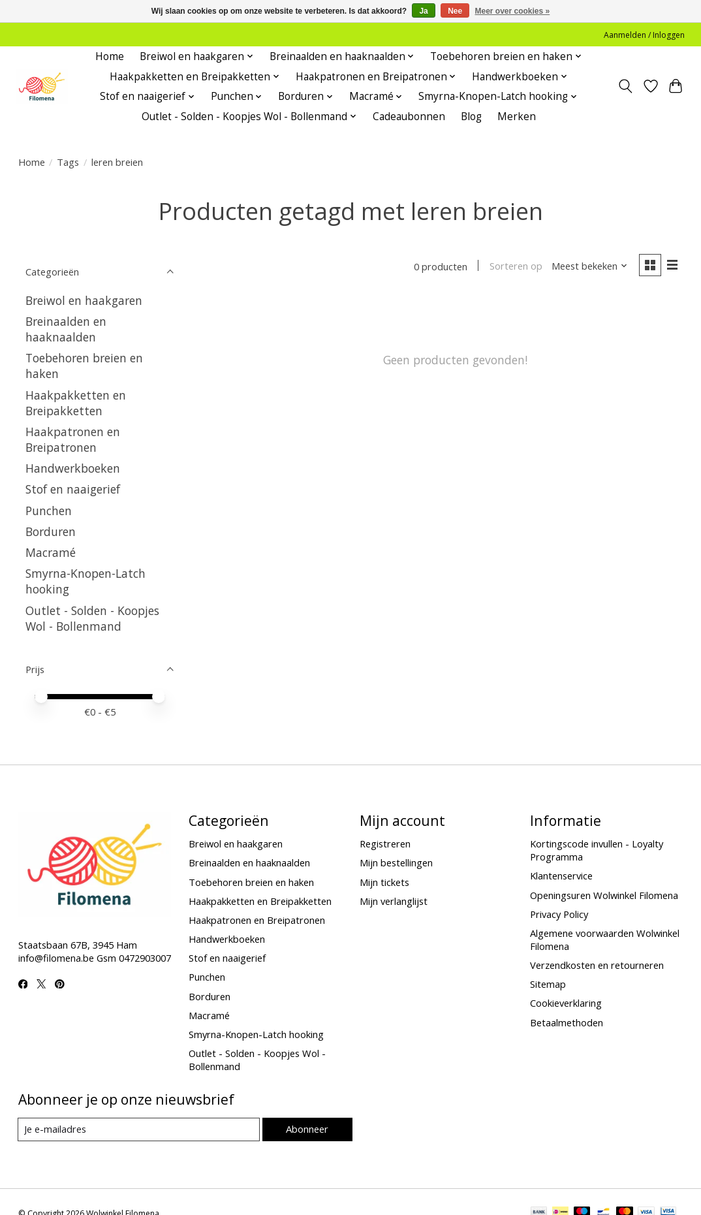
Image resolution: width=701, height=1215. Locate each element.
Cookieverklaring (566, 1002)
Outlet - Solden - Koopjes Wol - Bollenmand (92, 618)
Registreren (385, 843)
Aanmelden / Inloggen (644, 34)
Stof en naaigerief (72, 489)
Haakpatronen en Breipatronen (72, 439)
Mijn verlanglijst (394, 900)
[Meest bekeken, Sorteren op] (588, 266)
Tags (68, 161)
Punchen (48, 510)
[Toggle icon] (624, 86)
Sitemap (548, 983)
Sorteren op (515, 266)
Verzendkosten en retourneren (597, 964)
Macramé (50, 552)
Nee (455, 11)
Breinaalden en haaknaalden (65, 329)
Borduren (50, 531)
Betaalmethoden (566, 1022)
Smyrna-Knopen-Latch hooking (256, 1034)
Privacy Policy (559, 914)
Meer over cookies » (512, 11)
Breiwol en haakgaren (83, 300)
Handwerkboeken (72, 468)
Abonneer (307, 1129)
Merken (516, 116)
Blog (471, 116)
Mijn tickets (384, 882)
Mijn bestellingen (396, 862)
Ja (423, 11)
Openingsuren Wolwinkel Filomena (604, 895)
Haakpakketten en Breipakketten (75, 402)
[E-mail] (138, 1129)
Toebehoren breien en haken (251, 882)
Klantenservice (561, 875)
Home (109, 56)
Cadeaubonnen (409, 116)
